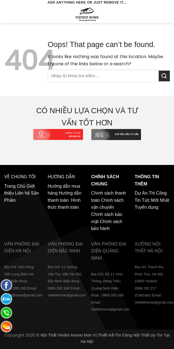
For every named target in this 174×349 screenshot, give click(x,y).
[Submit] (164, 76)
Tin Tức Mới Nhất (152, 200)
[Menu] (7, 14)
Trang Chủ (14, 186)
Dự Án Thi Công (151, 193)
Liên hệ (22, 193)
